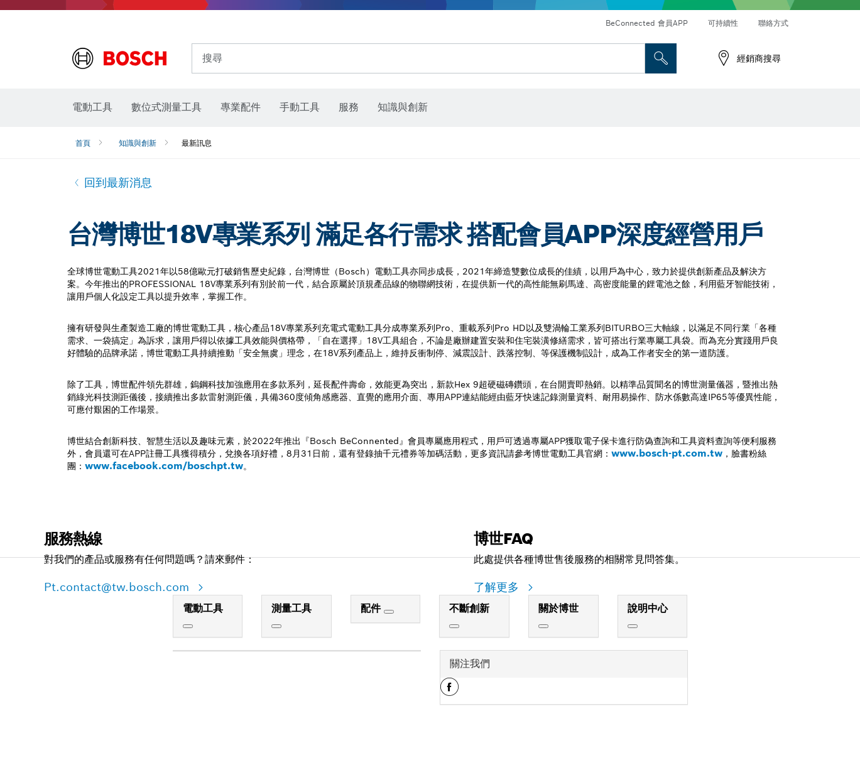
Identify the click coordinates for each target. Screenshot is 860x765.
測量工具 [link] (291, 608)
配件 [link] (372, 608)
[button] (449, 691)
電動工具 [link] (203, 608)
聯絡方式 (773, 23)
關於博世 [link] (558, 608)
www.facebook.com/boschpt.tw (164, 465)
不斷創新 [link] (469, 608)
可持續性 (723, 23)
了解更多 (498, 587)
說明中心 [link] (648, 608)
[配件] (389, 612)
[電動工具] (188, 626)
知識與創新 (137, 143)
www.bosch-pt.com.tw (666, 453)
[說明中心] (633, 626)
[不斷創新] (454, 626)
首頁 (82, 143)
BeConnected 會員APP (647, 23)
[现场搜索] (661, 58)
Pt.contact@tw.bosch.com (118, 587)
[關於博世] (543, 626)
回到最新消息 (118, 182)
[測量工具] (276, 626)
